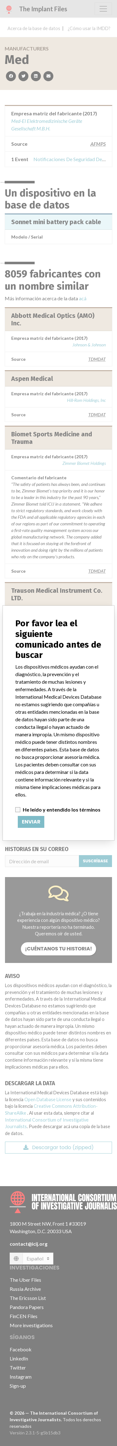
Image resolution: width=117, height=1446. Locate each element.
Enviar (31, 821)
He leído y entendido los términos (61, 809)
